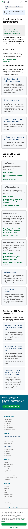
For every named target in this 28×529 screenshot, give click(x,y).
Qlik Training (7, 423)
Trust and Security (8, 464)
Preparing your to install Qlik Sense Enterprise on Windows (11, 258)
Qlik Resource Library (9, 429)
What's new (7, 28)
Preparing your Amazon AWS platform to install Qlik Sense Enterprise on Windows (11, 230)
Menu (26, 2)
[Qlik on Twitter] (21, 507)
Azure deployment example (11, 205)
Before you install (8, 172)
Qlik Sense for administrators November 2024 (14, 7)
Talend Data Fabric (8, 443)
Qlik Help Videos (8, 419)
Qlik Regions (7, 479)
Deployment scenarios (9, 179)
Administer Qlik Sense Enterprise (12, 33)
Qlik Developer (7, 421)
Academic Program (9, 494)
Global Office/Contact (9, 503)
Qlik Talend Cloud (8, 441)
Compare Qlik (7, 473)
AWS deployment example (10, 235)
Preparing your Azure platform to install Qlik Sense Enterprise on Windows (12, 200)
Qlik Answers (7, 451)
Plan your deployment (9, 29)
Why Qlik (6, 462)
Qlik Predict (7, 453)
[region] (14, 519)
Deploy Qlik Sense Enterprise (11, 31)
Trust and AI (7, 468)
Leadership (7, 488)
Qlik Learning (7, 425)
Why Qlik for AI (7, 470)
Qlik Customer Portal (9, 427)
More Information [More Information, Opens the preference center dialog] (14, 527)
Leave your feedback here (11, 406)
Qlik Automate (7, 455)
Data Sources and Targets (10, 477)
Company (6, 486)
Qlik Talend (6, 439)
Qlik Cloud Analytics (9, 449)
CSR (5, 490)
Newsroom (6, 500)
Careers (6, 498)
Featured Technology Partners (11, 475)
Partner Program (8, 496)
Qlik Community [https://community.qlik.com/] (13, 507)
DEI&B (5, 492)
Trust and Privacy (8, 466)
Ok (14, 524)
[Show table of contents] (3, 6)
